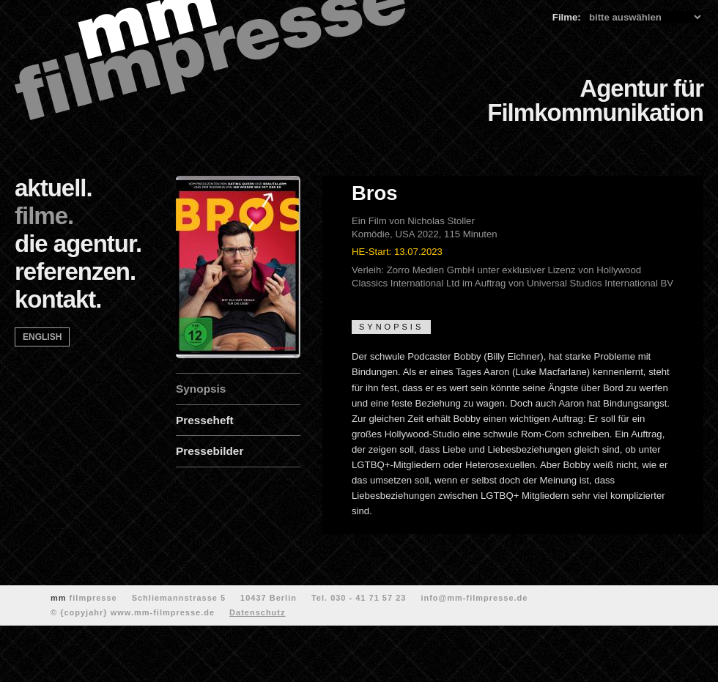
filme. (44, 215)
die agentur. (78, 243)
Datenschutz (257, 612)
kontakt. (58, 299)
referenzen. (75, 271)
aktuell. (53, 187)
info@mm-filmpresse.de (474, 597)
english (42, 337)
